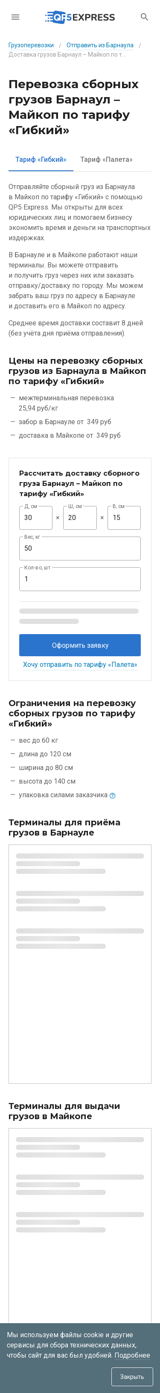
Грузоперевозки (31, 45)
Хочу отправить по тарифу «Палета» (80, 665)
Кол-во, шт (37, 568)
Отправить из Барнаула (100, 45)
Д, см (30, 506)
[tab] (41, 159)
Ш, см (75, 506)
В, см (119, 506)
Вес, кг (32, 537)
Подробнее (132, 1355)
